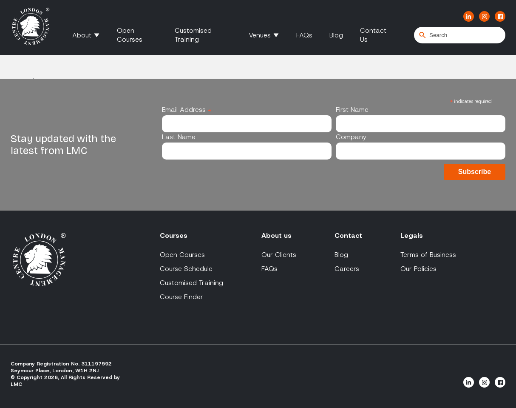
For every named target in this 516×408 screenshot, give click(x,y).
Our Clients (278, 254)
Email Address (186, 109)
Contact (348, 235)
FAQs (304, 35)
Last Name (179, 136)
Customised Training (193, 35)
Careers (347, 268)
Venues (260, 35)
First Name (352, 109)
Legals (411, 235)
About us (276, 235)
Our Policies (418, 268)
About (81, 35)
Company (351, 136)
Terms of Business (428, 254)
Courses (173, 235)
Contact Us (373, 35)
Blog (336, 35)
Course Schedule (186, 268)
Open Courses (129, 35)
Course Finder (181, 296)
